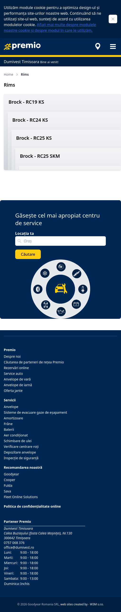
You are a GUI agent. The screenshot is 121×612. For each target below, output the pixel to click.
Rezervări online (16, 368)
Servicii (10, 400)
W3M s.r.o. (97, 604)
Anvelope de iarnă (18, 385)
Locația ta (24, 233)
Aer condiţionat (16, 435)
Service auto (13, 373)
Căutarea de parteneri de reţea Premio (34, 362)
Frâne (8, 424)
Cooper (9, 480)
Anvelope (11, 406)
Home (11, 74)
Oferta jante (13, 390)
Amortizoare (13, 418)
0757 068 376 (14, 542)
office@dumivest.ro (19, 547)
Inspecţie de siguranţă (21, 458)
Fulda (8, 485)
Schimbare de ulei (18, 441)
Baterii (9, 429)
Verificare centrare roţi (21, 446)
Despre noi (12, 356)
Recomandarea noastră (23, 467)
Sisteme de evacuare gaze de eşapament (35, 412)
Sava (7, 491)
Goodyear (11, 474)
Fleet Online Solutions (21, 497)
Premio (10, 350)
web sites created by (74, 604)
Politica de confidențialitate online (32, 506)
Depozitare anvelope (20, 452)
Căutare (28, 254)
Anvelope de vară (17, 379)
